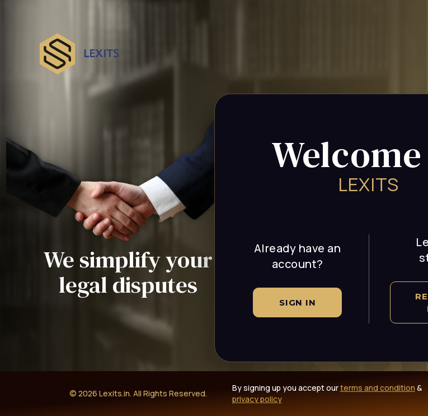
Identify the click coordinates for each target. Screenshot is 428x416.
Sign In (297, 302)
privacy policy (257, 399)
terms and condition (377, 387)
